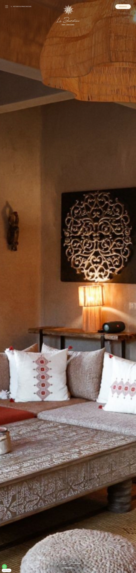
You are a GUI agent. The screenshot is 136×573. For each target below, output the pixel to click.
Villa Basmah (84, 563)
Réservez (123, 7)
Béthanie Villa (52, 563)
